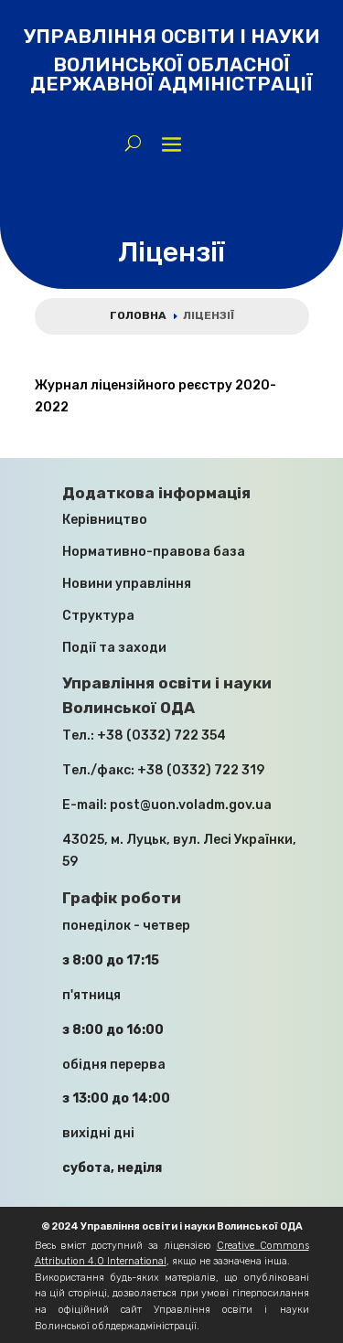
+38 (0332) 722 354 (161, 735)
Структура (98, 616)
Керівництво (104, 520)
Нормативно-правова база (153, 552)
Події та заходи (114, 648)
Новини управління (126, 584)
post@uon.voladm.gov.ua (191, 805)
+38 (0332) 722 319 (200, 770)
